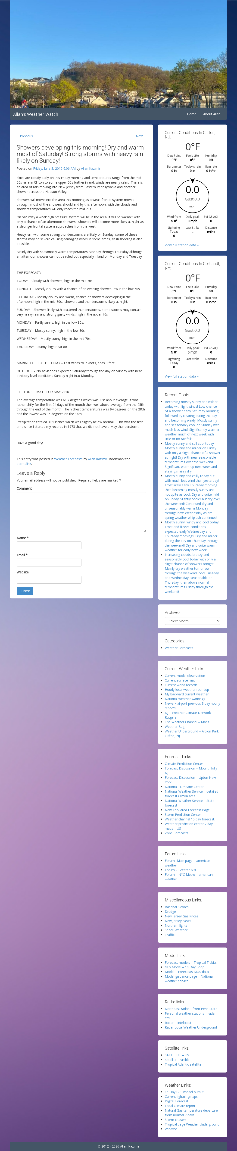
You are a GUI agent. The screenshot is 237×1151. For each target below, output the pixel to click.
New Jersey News (178, 921)
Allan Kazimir (90, 168)
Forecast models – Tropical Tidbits (191, 962)
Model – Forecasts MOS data (187, 972)
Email (22, 555)
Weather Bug (174, 726)
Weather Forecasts (68, 459)
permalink (24, 463)
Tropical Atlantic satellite (183, 1064)
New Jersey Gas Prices (181, 916)
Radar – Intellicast (178, 1022)
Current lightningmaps (181, 1096)
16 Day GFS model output (184, 1092)
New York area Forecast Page (187, 810)
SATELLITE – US (177, 1055)
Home (191, 114)
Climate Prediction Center (184, 763)
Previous (26, 136)
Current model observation (185, 675)
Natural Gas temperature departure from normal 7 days (191, 1112)
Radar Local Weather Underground (191, 1027)
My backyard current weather (187, 694)
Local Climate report (180, 1106)
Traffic (170, 934)
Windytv (171, 1129)
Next (139, 136)
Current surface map (180, 680)
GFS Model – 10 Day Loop (184, 967)
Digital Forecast (176, 1101)
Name (23, 538)
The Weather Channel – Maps (187, 722)
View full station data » (182, 245)
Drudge (170, 911)
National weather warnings (185, 699)
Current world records (181, 685)
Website (23, 572)
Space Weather (176, 930)
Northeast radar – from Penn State (191, 1009)
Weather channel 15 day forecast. (190, 819)
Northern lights (176, 925)
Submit (25, 591)
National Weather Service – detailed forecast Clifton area (191, 793)
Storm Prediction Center (183, 814)
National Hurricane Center (184, 787)
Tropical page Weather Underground (192, 1124)
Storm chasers (176, 1119)
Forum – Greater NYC (181, 870)
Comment (24, 488)
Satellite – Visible (177, 1059)
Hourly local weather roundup (187, 689)
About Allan (211, 114)
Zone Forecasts (176, 833)
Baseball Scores (177, 907)
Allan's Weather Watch (35, 114)
